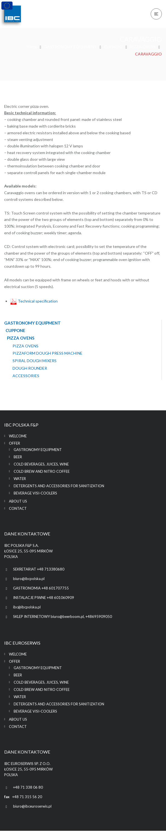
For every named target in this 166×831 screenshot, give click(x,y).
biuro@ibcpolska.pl (29, 579)
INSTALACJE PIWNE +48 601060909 (43, 598)
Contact (18, 508)
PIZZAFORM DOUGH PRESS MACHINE (47, 353)
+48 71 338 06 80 (28, 787)
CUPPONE (113, 46)
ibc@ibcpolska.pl (27, 607)
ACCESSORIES (26, 376)
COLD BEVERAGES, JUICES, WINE (41, 464)
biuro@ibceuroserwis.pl (32, 806)
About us (18, 501)
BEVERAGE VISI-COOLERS (35, 493)
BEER (18, 457)
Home (32, 46)
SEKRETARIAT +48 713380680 (38, 569)
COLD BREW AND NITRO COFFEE (42, 471)
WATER (20, 479)
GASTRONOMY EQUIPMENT (70, 46)
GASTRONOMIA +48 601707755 (41, 588)
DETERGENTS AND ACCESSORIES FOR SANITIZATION (59, 486)
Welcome (18, 436)
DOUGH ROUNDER (30, 368)
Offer (14, 443)
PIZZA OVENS (143, 46)
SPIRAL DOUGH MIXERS (35, 361)
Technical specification (34, 301)
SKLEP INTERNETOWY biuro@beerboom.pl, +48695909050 (62, 617)
